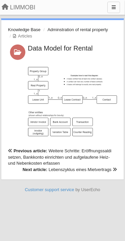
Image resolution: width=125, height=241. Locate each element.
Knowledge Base (24, 29)
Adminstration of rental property (77, 29)
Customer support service (49, 189)
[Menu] (113, 7)
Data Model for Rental (60, 48)
